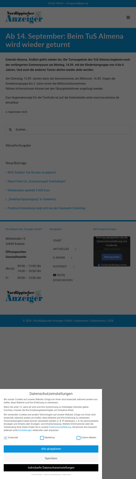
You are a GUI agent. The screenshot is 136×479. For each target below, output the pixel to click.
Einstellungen (24, 430)
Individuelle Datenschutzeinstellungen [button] (49, 467)
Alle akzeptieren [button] (50, 449)
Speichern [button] (50, 458)
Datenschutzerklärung (59, 427)
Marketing (46, 437)
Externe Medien (85, 437)
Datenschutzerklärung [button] (50, 474)
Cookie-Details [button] (35, 474)
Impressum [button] (65, 474)
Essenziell (9, 437)
